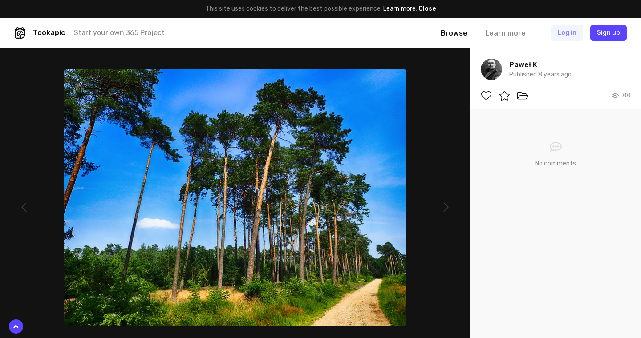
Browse (454, 33)
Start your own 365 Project (119, 32)
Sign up (608, 32)
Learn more (399, 8)
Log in (566, 32)
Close (427, 8)
